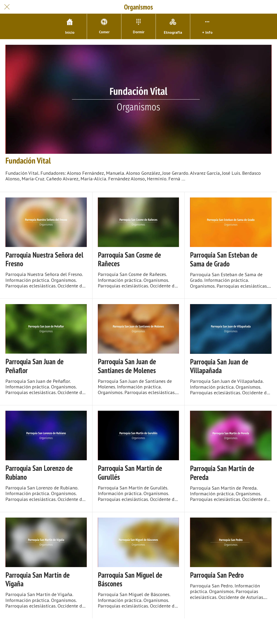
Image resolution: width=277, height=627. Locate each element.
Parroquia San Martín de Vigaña (37, 579)
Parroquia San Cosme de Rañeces (129, 259)
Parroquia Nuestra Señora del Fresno (44, 259)
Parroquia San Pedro (217, 575)
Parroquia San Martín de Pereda (222, 473)
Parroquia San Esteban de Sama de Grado (224, 259)
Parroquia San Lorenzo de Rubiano (39, 472)
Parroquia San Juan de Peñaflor (34, 366)
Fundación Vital (28, 160)
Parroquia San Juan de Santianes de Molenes (127, 366)
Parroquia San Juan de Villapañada (219, 366)
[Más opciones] (207, 26)
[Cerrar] (7, 7)
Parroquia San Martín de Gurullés (130, 472)
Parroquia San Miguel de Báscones (130, 579)
